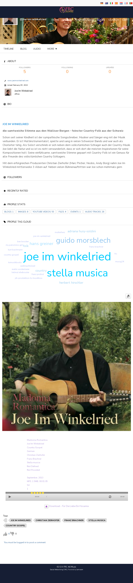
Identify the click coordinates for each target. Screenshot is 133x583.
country (41, 271)
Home (55, 20)
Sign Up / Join (85, 20)
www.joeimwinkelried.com (18, 80)
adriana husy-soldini (82, 231)
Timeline (8, 48)
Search (113, 20)
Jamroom (79, 570)
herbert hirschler (71, 283)
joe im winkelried (67, 256)
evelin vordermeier (20, 269)
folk (26, 246)
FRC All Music (70, 567)
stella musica (77, 273)
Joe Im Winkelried (24, 90)
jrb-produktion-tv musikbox (28, 278)
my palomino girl (14, 245)
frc (116, 253)
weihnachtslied (27, 266)
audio (37, 48)
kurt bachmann (15, 249)
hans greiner (41, 243)
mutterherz (60, 232)
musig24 (119, 261)
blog (23, 48)
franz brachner (96, 246)
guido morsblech (83, 240)
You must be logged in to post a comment (25, 542)
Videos (67, 20)
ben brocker (23, 241)
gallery (66, 48)
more (83, 48)
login (101, 20)
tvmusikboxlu (15, 262)
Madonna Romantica (37, 440)
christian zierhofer (47, 520)
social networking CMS (58, 570)
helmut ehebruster (20, 272)
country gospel (11, 254)
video (51, 48)
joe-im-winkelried (41, 236)
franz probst (38, 274)
